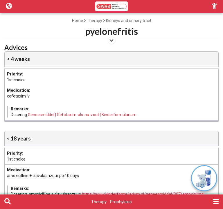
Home (77, 20)
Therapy (94, 20)
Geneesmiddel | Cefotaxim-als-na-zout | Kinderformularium (82, 114)
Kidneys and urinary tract (128, 20)
